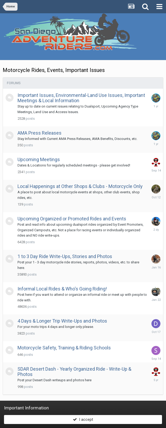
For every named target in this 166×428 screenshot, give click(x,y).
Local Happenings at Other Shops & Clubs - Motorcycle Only (80, 186)
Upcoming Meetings (39, 159)
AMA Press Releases (40, 133)
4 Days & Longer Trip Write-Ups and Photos (62, 321)
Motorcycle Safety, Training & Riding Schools (64, 347)
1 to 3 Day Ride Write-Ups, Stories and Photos (65, 256)
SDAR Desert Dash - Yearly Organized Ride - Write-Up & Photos (74, 371)
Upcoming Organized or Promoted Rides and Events (72, 218)
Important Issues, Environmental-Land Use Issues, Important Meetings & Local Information (81, 97)
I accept (83, 419)
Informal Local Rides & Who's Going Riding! (62, 289)
